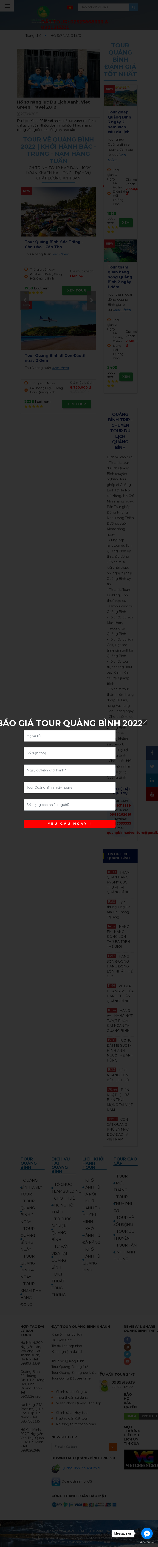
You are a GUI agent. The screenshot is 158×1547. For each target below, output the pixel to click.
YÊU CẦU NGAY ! (70, 824)
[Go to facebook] (147, 1533)
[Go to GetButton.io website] (147, 1542)
